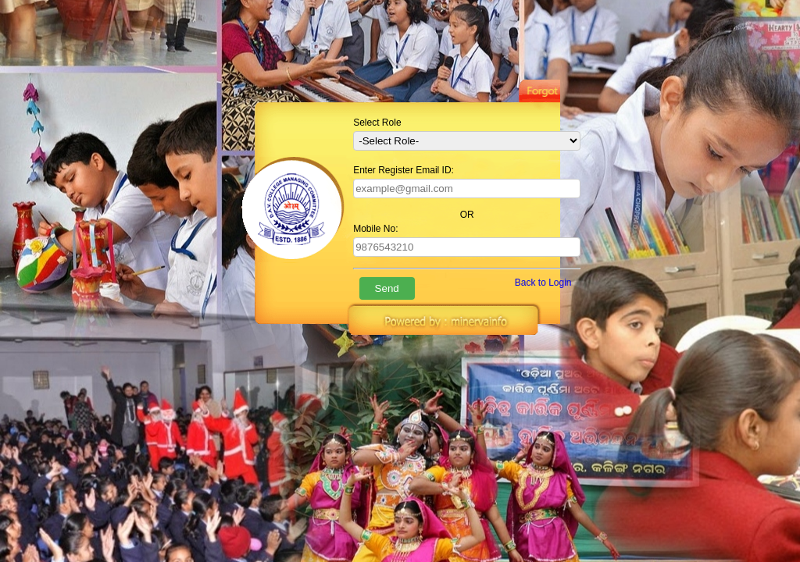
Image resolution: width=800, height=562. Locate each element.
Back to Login (543, 282)
